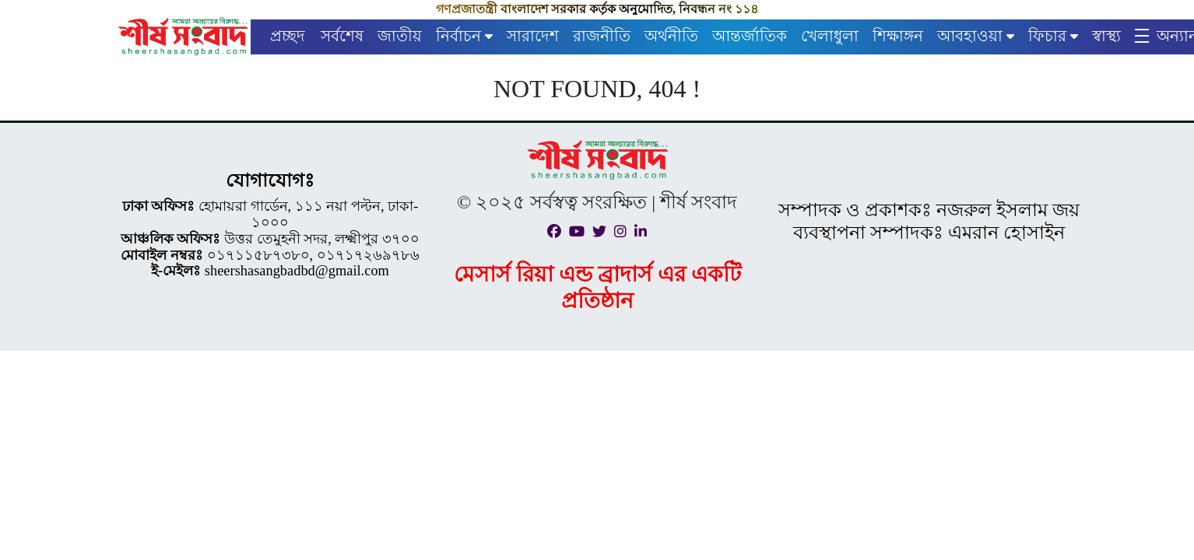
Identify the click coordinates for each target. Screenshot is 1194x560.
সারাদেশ (533, 35)
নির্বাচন (458, 35)
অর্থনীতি (671, 35)
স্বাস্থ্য (1106, 35)
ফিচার (1047, 35)
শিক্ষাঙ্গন (898, 35)
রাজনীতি (601, 35)
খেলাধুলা (830, 35)
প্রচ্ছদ (287, 35)
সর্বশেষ (342, 35)
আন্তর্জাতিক (749, 35)
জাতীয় (400, 35)
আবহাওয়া (970, 35)
